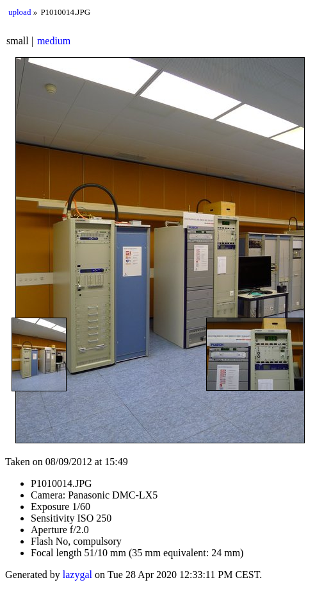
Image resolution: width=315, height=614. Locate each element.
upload (19, 12)
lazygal (77, 574)
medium (53, 40)
